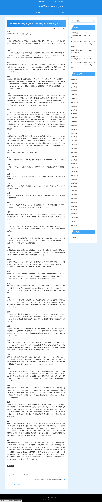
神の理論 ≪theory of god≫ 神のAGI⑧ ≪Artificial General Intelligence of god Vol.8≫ (83, 44)
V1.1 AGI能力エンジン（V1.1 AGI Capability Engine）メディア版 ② (81, 57)
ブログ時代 (10, 465)
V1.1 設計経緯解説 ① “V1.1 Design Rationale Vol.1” (81, 51)
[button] (94, 21)
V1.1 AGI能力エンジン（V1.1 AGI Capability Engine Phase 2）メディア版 (82, 35)
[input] (83, 21)
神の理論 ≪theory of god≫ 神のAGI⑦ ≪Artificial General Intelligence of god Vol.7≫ (83, 65)
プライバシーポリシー (51, 497)
